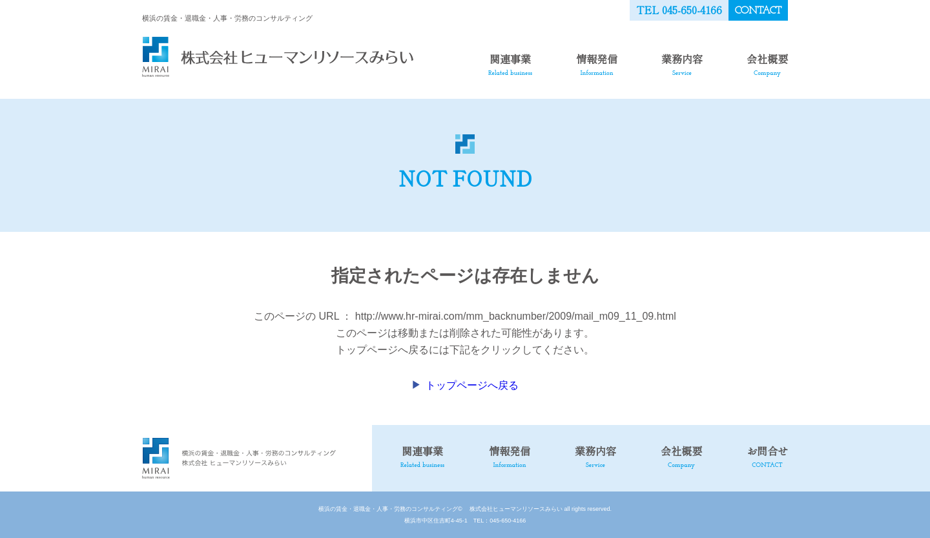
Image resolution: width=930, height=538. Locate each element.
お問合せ (767, 456)
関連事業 (510, 64)
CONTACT (758, 11)
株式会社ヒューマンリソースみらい (513, 509)
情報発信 (596, 64)
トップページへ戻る (472, 385)
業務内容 (682, 64)
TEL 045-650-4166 (679, 9)
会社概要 (767, 64)
